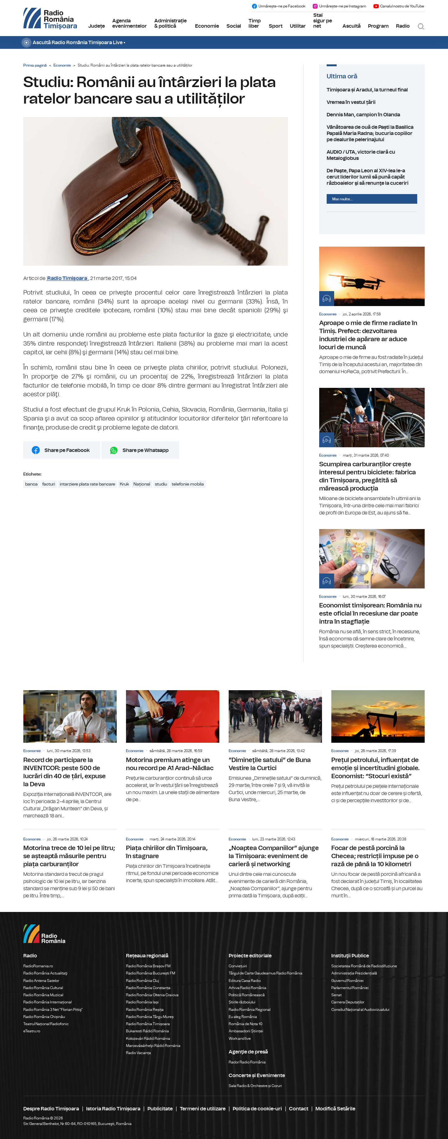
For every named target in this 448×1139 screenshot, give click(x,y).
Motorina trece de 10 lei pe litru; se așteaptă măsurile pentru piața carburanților (70, 864)
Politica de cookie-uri (257, 1108)
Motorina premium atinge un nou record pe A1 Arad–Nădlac (172, 746)
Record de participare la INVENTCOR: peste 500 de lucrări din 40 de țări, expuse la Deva (70, 754)
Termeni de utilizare (203, 1108)
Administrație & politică (170, 23)
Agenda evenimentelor (129, 23)
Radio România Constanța (148, 988)
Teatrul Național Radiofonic (46, 1024)
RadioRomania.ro (38, 966)
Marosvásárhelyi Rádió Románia (153, 1046)
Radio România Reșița (145, 1009)
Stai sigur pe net (322, 21)
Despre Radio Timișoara (51, 1108)
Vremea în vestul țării (372, 102)
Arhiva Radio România (247, 988)
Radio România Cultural (43, 988)
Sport (275, 26)
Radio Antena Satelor (41, 981)
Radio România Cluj (142, 981)
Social (233, 26)
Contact (298, 1108)
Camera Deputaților (347, 1002)
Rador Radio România (247, 1062)
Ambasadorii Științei (246, 1031)
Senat (336, 995)
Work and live (240, 1038)
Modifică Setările (335, 1108)
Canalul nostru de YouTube (398, 6)
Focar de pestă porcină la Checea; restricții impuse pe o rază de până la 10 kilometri (378, 864)
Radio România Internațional (47, 1002)
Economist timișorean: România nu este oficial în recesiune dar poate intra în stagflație (372, 589)
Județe (96, 26)
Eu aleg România (243, 1017)
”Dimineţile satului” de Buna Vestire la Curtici (275, 746)
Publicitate (160, 1108)
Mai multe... (342, 199)
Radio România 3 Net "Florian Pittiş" (53, 1009)
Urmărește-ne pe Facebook (278, 6)
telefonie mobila (188, 484)
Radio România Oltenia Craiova (152, 995)
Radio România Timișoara (148, 1024)
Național (141, 484)
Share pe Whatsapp (146, 450)
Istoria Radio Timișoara (113, 1108)
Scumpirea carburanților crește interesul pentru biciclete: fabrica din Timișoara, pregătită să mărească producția (372, 452)
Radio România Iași (142, 1002)
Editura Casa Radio (245, 981)
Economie (207, 26)
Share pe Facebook (67, 450)
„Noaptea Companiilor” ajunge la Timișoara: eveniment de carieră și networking (275, 864)
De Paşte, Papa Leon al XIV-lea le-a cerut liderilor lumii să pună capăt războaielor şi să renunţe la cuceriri (372, 177)
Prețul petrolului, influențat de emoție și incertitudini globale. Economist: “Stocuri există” (378, 747)
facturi (48, 484)
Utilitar (298, 26)
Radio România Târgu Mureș (150, 1017)
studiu (161, 484)
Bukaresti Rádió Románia (147, 1031)
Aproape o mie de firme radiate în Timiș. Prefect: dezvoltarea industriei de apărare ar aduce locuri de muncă (372, 311)
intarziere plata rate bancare (87, 484)
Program (378, 26)
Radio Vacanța (138, 1053)
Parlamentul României (350, 988)
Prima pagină (35, 65)
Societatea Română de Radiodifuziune (364, 966)
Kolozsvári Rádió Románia (148, 1038)
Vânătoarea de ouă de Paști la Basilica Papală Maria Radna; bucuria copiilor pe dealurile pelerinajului (372, 133)
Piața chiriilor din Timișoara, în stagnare (172, 856)
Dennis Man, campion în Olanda (372, 115)
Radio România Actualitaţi (45, 973)
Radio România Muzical (43, 995)
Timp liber (255, 23)
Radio (403, 26)
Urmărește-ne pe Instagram (339, 6)
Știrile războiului (242, 1002)
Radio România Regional (249, 1009)
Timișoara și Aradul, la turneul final (372, 90)
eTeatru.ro (31, 1031)
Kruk (124, 484)
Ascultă (352, 26)
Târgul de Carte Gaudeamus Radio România (265, 973)
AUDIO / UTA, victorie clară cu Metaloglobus (372, 155)
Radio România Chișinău (44, 1017)
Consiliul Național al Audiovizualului (360, 1009)
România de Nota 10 (246, 1024)
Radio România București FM (150, 973)
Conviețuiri (238, 966)
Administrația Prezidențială (354, 973)
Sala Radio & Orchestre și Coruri (255, 1086)
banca (31, 484)
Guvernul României (347, 981)
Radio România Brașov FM (148, 966)
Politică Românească (247, 995)
